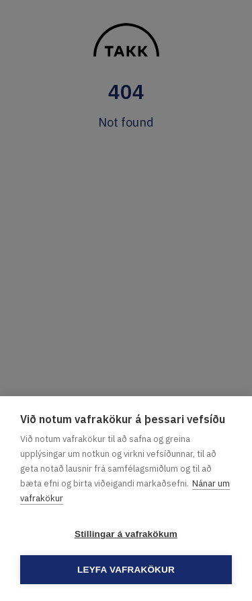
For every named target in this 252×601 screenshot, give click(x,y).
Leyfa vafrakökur (126, 570)
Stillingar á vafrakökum (126, 534)
